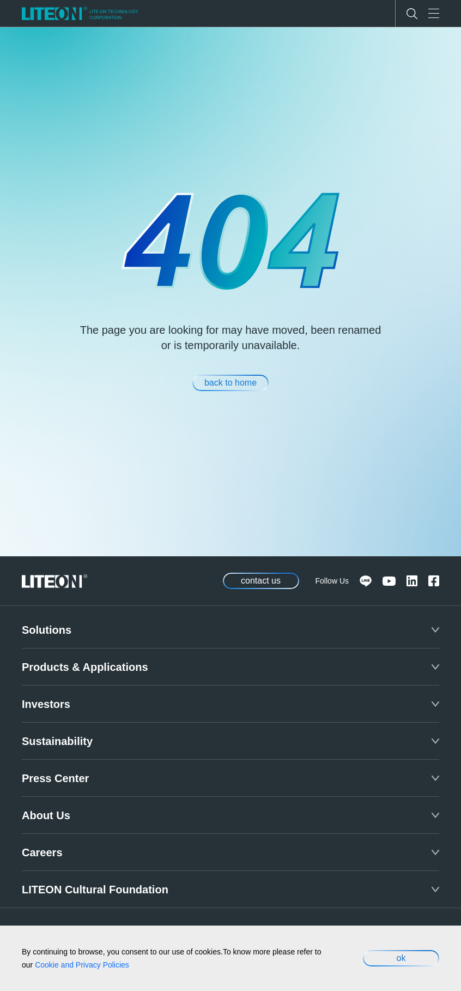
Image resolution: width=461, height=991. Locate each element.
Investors (46, 704)
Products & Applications (85, 667)
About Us (46, 815)
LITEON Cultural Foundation (95, 890)
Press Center (55, 778)
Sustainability (57, 741)
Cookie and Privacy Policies (82, 964)
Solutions (46, 630)
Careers (42, 852)
